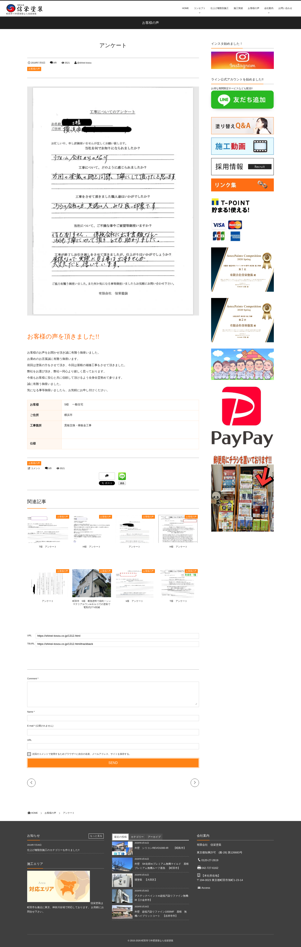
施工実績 (238, 8)
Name (30, 712)
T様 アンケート (47, 547)
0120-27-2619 (209, 860)
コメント (35, 468)
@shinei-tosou (84, 63)
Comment (32, 678)
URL (29, 740)
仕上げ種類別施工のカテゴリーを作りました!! (53, 850)
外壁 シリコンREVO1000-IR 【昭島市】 (160, 847)
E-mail (30, 726)
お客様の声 (253, 8)
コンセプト (199, 8)
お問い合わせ (285, 8)
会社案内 (268, 8)
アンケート (134, 547)
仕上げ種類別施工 (219, 8)
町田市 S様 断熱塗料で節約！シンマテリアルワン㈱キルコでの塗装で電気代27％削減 (91, 604)
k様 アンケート (134, 601)
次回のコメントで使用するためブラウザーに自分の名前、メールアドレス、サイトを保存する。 (81, 754)
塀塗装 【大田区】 (146, 879)
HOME (185, 8)
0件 (55, 63)
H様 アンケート (92, 547)
